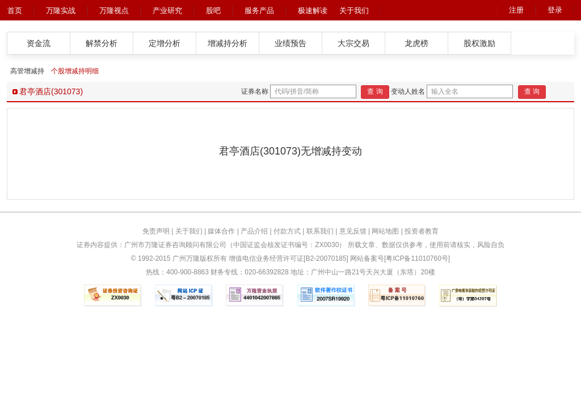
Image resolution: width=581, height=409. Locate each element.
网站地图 (385, 231)
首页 (14, 10)
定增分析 (164, 43)
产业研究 (167, 10)
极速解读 (312, 10)
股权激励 (479, 43)
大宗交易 (353, 43)
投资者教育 (422, 231)
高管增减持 (27, 71)
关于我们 (354, 10)
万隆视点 (114, 10)
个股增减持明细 (75, 71)
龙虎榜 (416, 43)
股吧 (213, 10)
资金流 (38, 43)
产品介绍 (254, 231)
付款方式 (287, 231)
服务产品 (259, 10)
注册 (516, 10)
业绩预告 (290, 43)
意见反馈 (353, 231)
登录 (555, 10)
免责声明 (156, 231)
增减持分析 (227, 43)
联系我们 (320, 231)
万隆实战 (60, 10)
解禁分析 (101, 43)
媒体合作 (221, 231)
